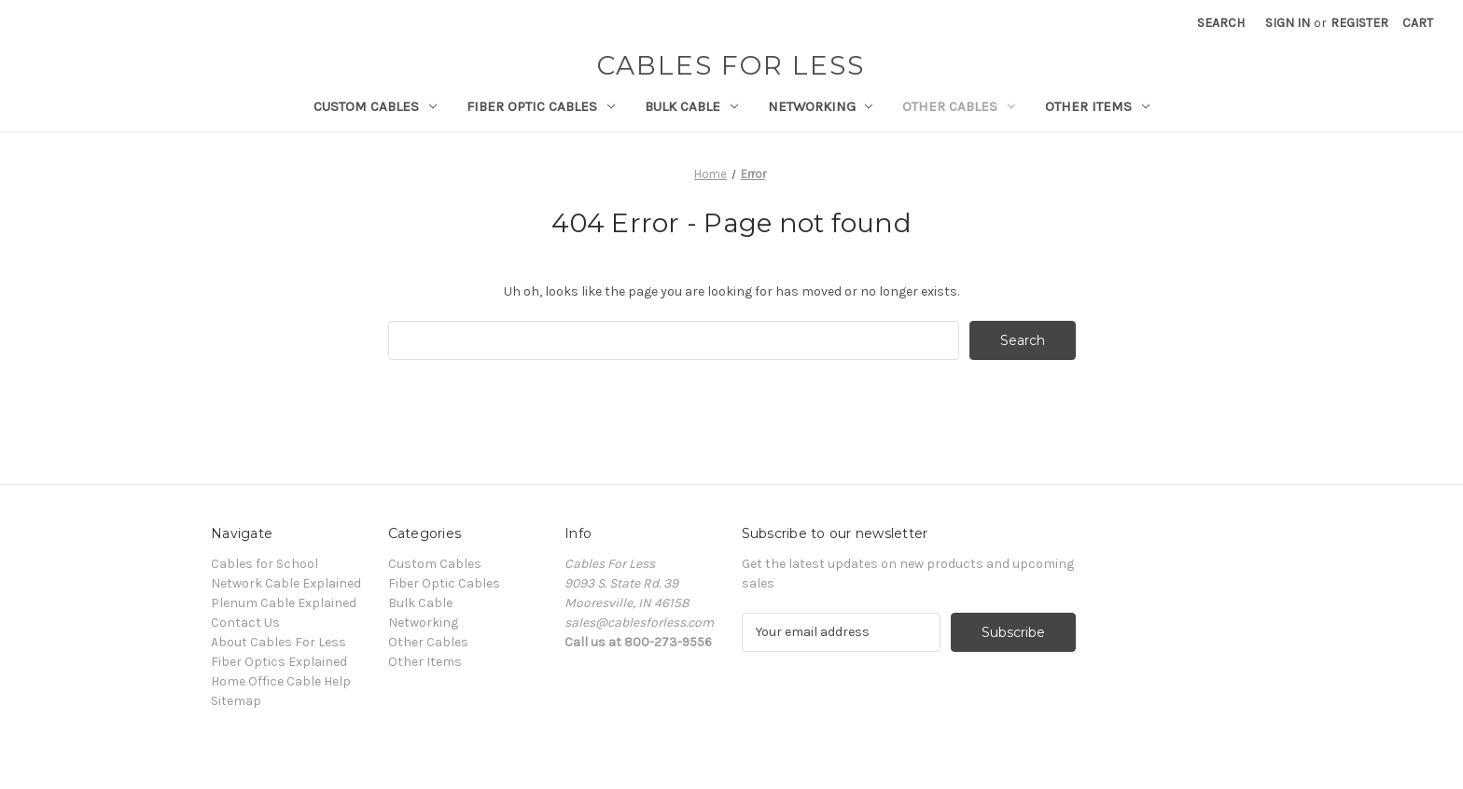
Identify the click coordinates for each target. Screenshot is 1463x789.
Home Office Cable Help (281, 681)
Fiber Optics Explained (279, 662)
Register (1359, 23)
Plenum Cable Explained (283, 603)
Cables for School (264, 564)
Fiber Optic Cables (541, 106)
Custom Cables (375, 106)
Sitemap (236, 701)
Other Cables (958, 106)
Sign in (1287, 23)
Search (1221, 23)
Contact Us (245, 622)
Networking (820, 106)
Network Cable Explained (286, 583)
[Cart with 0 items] (1417, 23)
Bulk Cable (691, 106)
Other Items (1097, 106)
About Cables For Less (278, 642)
